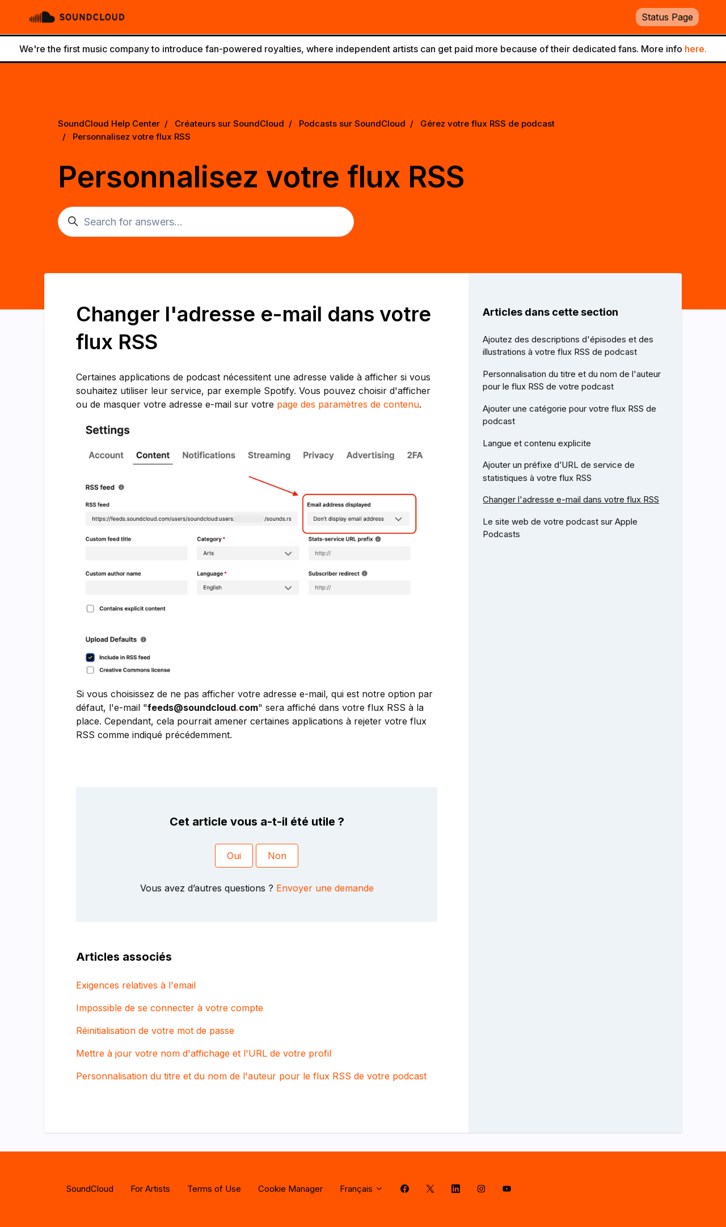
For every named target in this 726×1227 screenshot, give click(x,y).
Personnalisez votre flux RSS (132, 136)
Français (361, 1188)
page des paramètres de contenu (348, 404)
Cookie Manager (290, 1188)
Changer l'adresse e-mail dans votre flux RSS (571, 499)
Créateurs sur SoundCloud (229, 123)
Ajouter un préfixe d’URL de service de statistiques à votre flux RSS (559, 471)
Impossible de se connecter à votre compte (169, 1008)
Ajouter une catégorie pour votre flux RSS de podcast (569, 415)
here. (696, 49)
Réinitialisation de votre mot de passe (155, 1030)
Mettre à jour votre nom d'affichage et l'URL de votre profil (203, 1053)
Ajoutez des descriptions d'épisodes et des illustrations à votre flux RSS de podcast (568, 346)
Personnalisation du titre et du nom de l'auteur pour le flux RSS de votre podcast (251, 1076)
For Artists (150, 1188)
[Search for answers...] (206, 222)
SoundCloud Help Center (109, 123)
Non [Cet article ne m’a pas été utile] (277, 855)
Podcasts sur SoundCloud (352, 123)
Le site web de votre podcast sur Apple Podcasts (560, 528)
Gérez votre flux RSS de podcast (487, 123)
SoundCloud (89, 1188)
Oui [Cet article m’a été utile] (234, 855)
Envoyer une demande (325, 888)
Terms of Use (214, 1188)
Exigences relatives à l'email (136, 985)
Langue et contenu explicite (537, 443)
